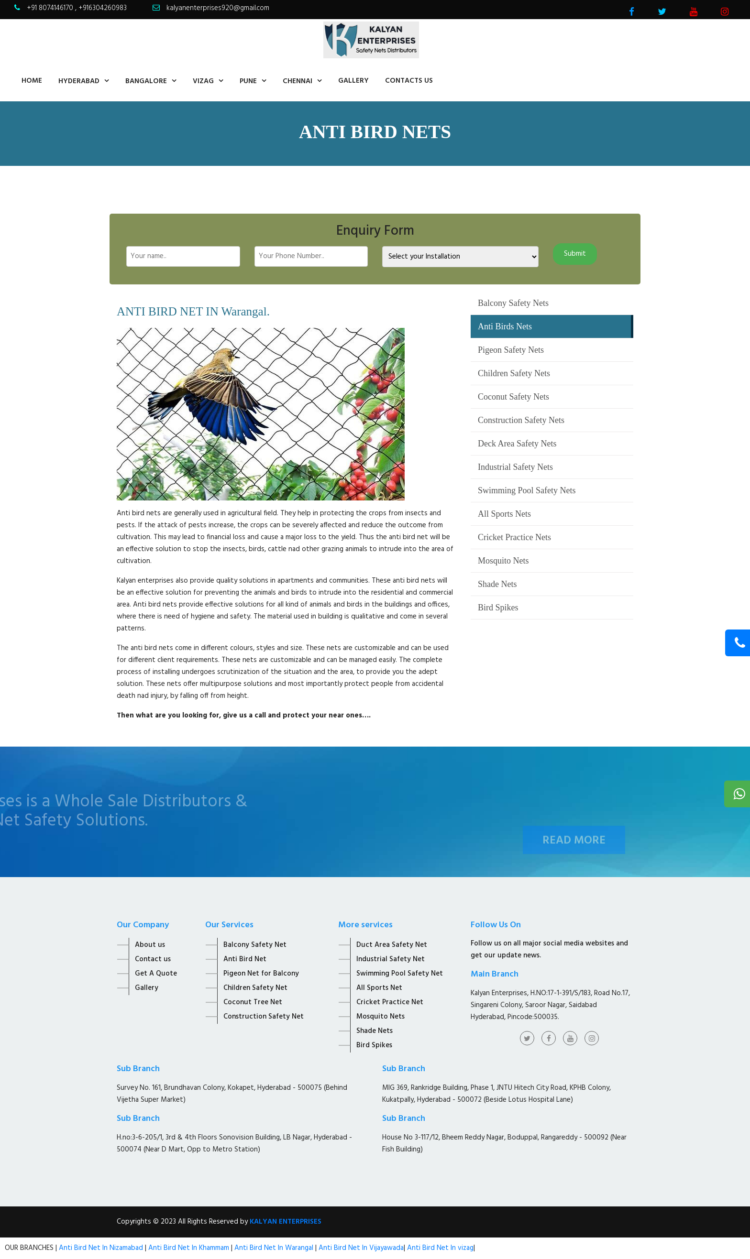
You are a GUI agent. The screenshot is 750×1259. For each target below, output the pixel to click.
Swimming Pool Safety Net (399, 973)
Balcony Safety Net (255, 945)
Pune (248, 81)
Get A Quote (156, 973)
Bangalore (146, 81)
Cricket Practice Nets (514, 537)
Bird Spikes (498, 607)
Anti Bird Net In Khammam (189, 1248)
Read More (574, 852)
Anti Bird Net (244, 959)
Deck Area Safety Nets (517, 443)
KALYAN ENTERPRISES (285, 1221)
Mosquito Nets (503, 560)
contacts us (409, 81)
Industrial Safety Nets (515, 467)
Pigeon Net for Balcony (261, 973)
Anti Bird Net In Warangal (273, 1248)
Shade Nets (497, 584)
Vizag (203, 81)
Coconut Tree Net (252, 1002)
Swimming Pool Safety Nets (527, 490)
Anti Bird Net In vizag (439, 1248)
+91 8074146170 (51, 8)
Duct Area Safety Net (391, 945)
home (32, 81)
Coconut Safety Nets (513, 397)
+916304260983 (102, 8)
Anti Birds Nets (505, 326)
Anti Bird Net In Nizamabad (102, 1248)
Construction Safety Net (263, 1016)
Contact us (153, 959)
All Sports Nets (504, 514)
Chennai (297, 81)
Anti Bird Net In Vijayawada (361, 1248)
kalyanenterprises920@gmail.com (217, 8)
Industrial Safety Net (390, 959)
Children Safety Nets (514, 373)
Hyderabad (78, 81)
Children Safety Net (255, 988)
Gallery (353, 81)
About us (150, 945)
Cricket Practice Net (389, 1002)
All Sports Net (379, 988)
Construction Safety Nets (521, 420)
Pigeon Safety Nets (511, 350)
